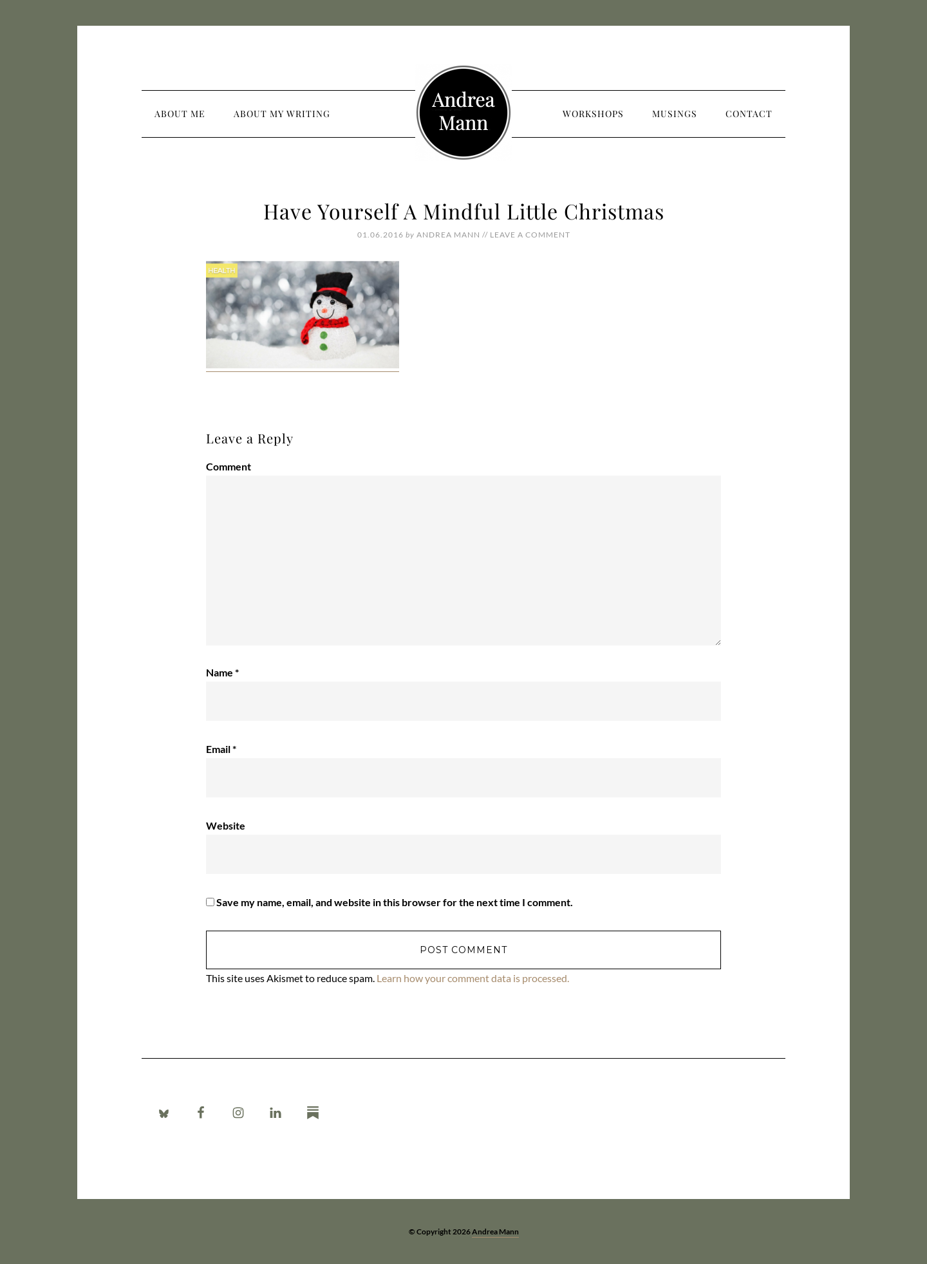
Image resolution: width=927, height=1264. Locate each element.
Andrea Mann (463, 112)
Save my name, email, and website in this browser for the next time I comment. (394, 902)
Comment (228, 466)
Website (225, 825)
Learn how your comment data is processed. (473, 978)
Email (221, 749)
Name (222, 672)
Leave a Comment (530, 234)
